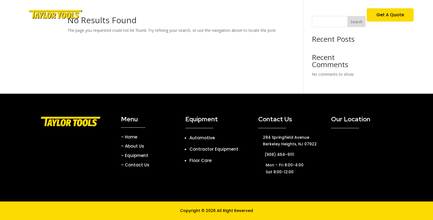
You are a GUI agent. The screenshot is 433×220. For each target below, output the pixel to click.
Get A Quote (390, 15)
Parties (252, 15)
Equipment (218, 15)
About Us (188, 15)
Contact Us (281, 15)
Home (163, 15)
